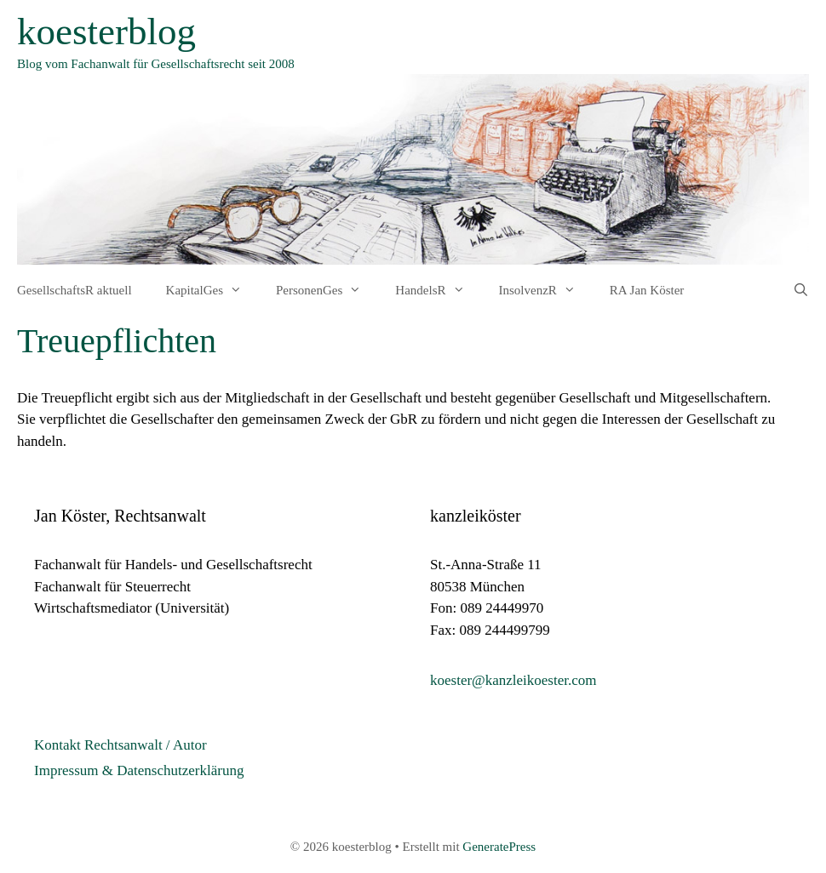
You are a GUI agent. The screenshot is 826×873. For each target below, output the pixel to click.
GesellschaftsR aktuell (74, 290)
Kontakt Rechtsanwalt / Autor (120, 745)
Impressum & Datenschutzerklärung (139, 770)
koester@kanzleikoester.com (513, 680)
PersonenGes (327, 290)
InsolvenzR (546, 290)
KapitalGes (212, 290)
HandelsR (438, 290)
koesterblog (106, 31)
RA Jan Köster (647, 290)
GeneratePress (499, 846)
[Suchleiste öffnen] (801, 290)
